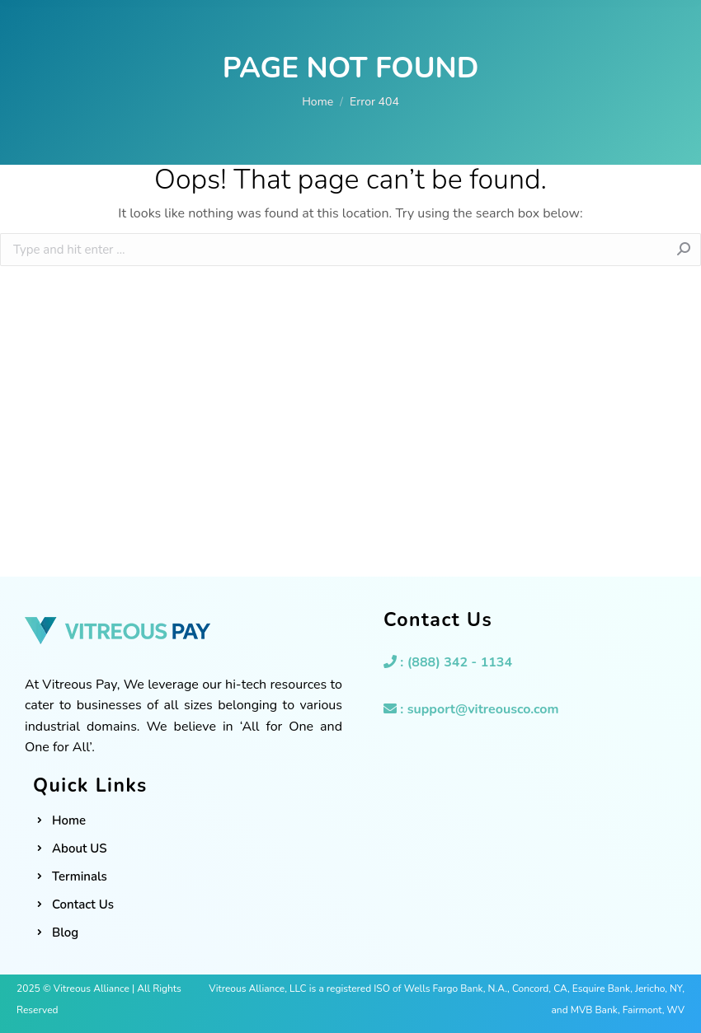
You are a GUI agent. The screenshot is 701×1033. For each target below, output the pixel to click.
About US (79, 848)
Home (69, 820)
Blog (65, 932)
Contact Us (83, 904)
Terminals (79, 876)
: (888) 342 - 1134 (447, 662)
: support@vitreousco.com (471, 709)
